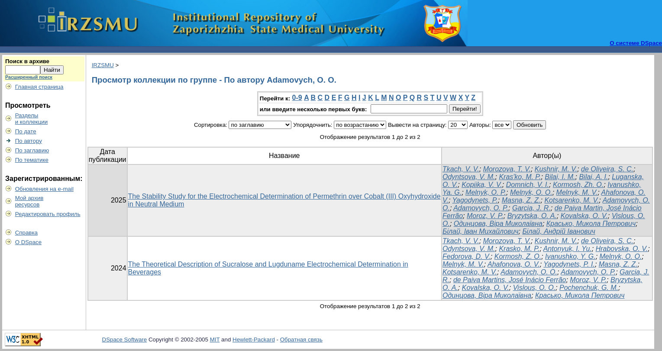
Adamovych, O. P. (480, 208)
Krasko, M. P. (519, 248)
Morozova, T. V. (507, 169)
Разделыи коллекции (31, 118)
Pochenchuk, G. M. (588, 287)
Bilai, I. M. (560, 176)
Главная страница (39, 87)
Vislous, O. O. (534, 287)
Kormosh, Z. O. (517, 256)
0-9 (297, 97)
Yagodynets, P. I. (569, 264)
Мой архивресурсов (29, 201)
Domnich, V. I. (527, 184)
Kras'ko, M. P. (520, 176)
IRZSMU (103, 65)
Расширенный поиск (28, 77)
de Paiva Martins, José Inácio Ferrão (509, 279)
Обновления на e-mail (44, 189)
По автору (28, 141)
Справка (26, 232)
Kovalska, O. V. (584, 215)
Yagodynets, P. (475, 200)
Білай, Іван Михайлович (480, 231)
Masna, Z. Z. (521, 200)
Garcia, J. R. (531, 208)
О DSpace (28, 242)
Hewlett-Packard (254, 339)
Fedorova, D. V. (466, 256)
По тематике (31, 160)
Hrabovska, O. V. (622, 248)
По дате (25, 131)
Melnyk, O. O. (531, 192)
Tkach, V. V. (460, 169)
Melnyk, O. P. (485, 192)
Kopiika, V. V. (482, 184)
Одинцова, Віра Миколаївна (498, 223)
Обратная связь (301, 339)
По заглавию (32, 150)
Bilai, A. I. (593, 176)
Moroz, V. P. (485, 215)
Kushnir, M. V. (556, 169)
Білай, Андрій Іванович (558, 231)
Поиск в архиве (27, 61)
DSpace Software (124, 339)
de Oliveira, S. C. (607, 169)
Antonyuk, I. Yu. (567, 248)
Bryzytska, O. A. (532, 215)
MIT (215, 339)
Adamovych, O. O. (529, 272)
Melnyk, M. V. (577, 192)
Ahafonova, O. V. (514, 264)
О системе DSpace (636, 43)
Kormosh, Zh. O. (578, 184)
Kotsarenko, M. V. (571, 200)
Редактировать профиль (48, 214)
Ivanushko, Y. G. (570, 256)
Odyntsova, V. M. (468, 176)
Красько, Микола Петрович (591, 223)
